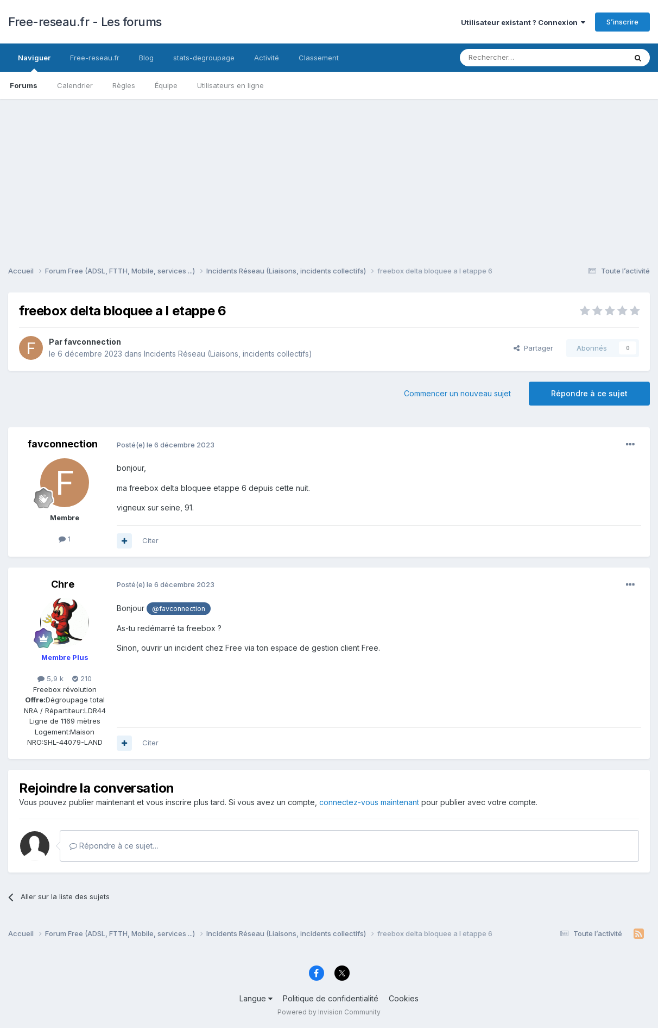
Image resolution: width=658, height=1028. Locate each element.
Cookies (404, 998)
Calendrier (75, 85)
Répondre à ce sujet (589, 393)
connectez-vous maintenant (369, 802)
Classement (319, 57)
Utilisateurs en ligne (230, 85)
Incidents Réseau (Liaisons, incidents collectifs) (228, 353)
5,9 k (50, 678)
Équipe (166, 85)
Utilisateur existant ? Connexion (523, 22)
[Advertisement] (329, 175)
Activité (266, 57)
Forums (23, 85)
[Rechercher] (519, 57)
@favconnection (178, 609)
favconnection (92, 341)
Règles (123, 85)
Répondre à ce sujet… (114, 845)
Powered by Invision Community (329, 1012)
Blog (146, 57)
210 (82, 678)
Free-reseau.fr (94, 57)
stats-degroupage (204, 57)
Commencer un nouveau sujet (457, 393)
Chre (62, 584)
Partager (533, 348)
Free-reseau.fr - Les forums (85, 22)
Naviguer (34, 62)
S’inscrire (622, 21)
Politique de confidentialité (330, 998)
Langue (256, 998)
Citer (150, 540)
